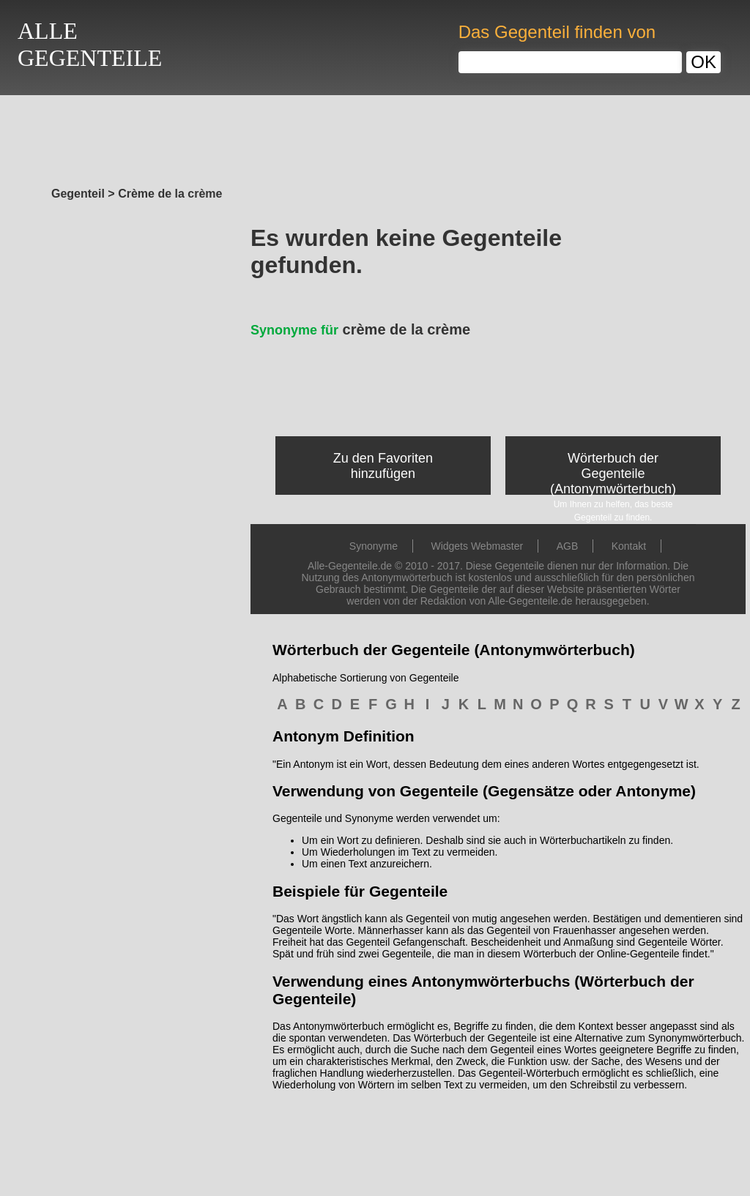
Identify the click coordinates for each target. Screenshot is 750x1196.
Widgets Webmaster (477, 546)
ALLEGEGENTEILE (90, 44)
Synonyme (373, 546)
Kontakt (629, 546)
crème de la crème (360, 329)
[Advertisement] (375, 137)
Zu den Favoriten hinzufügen (383, 466)
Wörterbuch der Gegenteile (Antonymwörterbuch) (613, 473)
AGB (568, 546)
